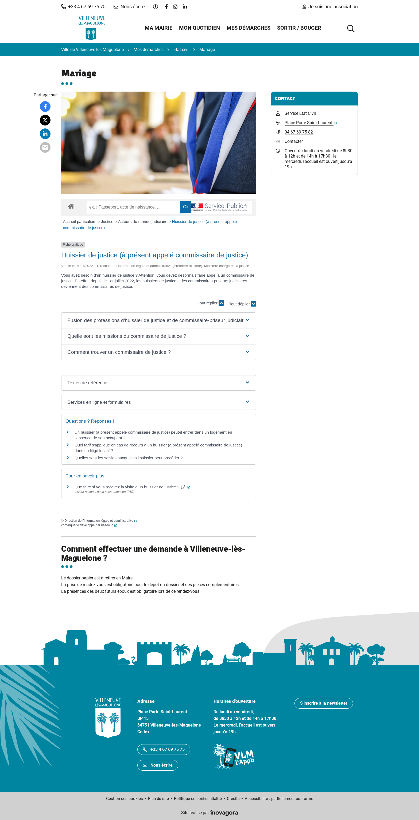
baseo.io (109, 525)
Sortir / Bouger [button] (299, 28)
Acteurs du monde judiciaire (143, 221)
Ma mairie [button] (158, 28)
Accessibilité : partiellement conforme (279, 798)
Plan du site (158, 798)
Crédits (233, 798)
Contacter (294, 141)
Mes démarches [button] (248, 28)
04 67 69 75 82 (299, 132)
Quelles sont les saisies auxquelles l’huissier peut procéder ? (129, 458)
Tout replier (211, 303)
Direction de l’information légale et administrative (100, 521)
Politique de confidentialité (198, 798)
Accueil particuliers (80, 221)
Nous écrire (158, 765)
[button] (83, 6)
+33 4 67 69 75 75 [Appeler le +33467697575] (164, 749)
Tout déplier (242, 305)
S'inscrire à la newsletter (323, 703)
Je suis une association (330, 6)
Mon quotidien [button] (199, 28)
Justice (108, 221)
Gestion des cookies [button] (124, 798)
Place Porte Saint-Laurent (311, 122)
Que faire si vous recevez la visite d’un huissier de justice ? (132, 487)
